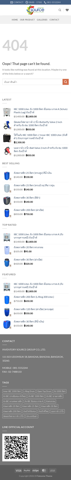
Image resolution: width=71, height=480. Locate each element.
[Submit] (66, 82)
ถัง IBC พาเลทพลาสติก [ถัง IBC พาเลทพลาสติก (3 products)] (12, 401)
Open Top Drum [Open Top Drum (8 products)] (44, 391)
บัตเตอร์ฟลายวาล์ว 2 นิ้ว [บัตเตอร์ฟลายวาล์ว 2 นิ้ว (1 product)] (13, 416)
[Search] (60, 10)
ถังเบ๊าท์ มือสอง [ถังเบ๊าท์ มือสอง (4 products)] (29, 411)
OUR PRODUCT (27, 19)
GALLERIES (42, 19)
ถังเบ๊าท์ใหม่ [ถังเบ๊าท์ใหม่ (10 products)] (43, 411)
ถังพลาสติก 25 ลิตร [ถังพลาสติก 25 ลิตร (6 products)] (30, 406)
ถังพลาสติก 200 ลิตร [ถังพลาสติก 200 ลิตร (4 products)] (12, 411)
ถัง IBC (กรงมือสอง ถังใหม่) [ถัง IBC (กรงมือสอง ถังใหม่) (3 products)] (14, 396)
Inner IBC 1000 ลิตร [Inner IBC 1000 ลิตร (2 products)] (12, 391)
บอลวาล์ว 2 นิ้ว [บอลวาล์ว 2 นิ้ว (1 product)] (57, 411)
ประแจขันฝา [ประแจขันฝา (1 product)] (31, 416)
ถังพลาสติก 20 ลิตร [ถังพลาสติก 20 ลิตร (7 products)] (11, 406)
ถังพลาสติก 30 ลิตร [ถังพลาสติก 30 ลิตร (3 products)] (49, 406)
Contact (54, 19)
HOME (15, 19)
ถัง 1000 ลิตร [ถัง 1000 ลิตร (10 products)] (59, 391)
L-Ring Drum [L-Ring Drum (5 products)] (29, 391)
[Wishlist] (67, 10)
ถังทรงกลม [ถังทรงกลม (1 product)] (50, 401)
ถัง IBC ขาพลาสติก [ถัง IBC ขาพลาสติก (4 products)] (54, 396)
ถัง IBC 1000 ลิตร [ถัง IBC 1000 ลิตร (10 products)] (36, 396)
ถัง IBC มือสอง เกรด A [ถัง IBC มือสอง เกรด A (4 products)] (34, 401)
